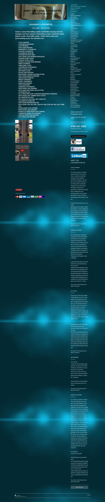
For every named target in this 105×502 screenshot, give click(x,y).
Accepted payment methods (20, 193)
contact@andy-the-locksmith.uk (76, 128)
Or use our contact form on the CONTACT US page (79, 131)
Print (16, 495)
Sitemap (19, 495)
